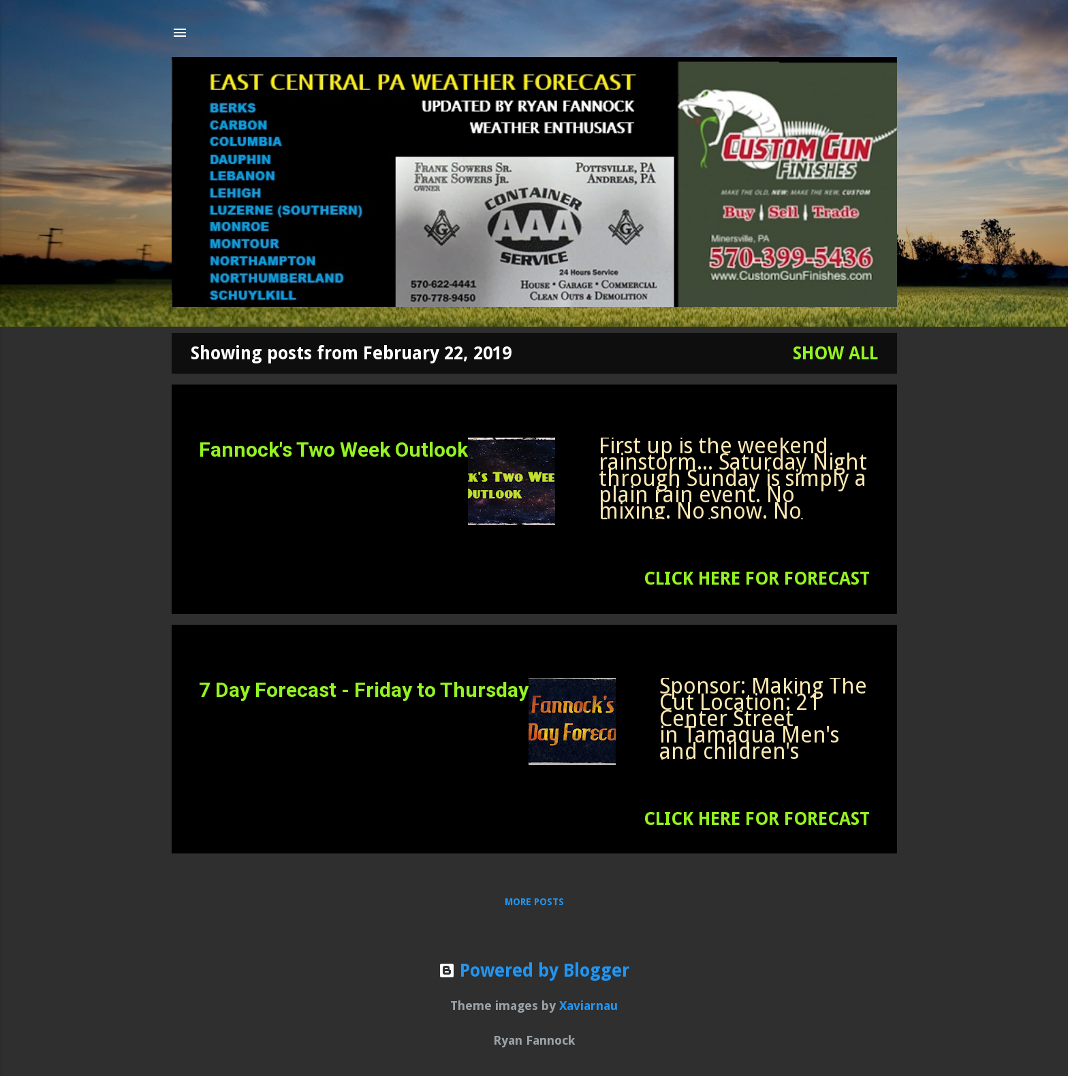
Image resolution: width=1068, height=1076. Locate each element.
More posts (534, 901)
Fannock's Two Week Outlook (333, 449)
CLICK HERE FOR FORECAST (757, 578)
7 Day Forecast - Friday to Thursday (364, 690)
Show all (835, 353)
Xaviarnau (588, 1005)
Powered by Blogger (534, 970)
